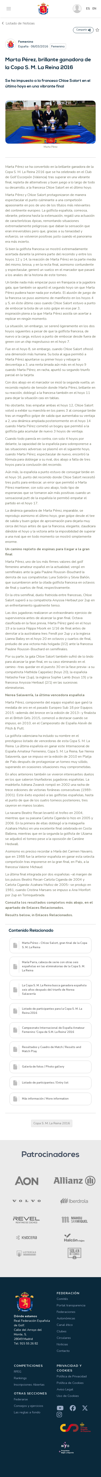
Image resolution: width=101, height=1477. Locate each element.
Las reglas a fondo (27, 1412)
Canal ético (65, 1325)
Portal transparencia (71, 1305)
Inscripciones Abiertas (29, 1384)
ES (88, 9)
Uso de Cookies (68, 1396)
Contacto (63, 1351)
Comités (62, 1299)
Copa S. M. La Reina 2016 (51, 1123)
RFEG (17, 1371)
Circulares (64, 1338)
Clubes (61, 1331)
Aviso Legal (65, 1389)
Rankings (20, 1378)
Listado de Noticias (18, 23)
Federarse (21, 1399)
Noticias (62, 1344)
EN (94, 9)
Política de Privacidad (72, 1376)
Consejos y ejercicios (28, 1406)
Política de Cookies (70, 1383)
